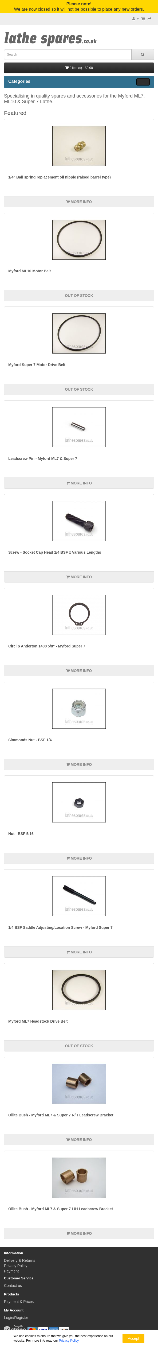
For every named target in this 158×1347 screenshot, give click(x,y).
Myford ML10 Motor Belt (29, 271)
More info (79, 202)
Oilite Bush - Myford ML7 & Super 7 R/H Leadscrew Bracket (60, 1115)
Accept (133, 1338)
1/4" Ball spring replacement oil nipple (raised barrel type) (59, 177)
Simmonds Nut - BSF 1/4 (30, 740)
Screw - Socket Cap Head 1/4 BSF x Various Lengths (54, 552)
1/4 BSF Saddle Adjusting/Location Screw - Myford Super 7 (60, 927)
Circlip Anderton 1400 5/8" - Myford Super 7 (46, 646)
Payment (11, 1271)
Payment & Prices (19, 1301)
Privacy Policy (15, 1266)
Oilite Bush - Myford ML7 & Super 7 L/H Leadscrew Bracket (60, 1209)
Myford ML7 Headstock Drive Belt (38, 1021)
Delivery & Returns (19, 1260)
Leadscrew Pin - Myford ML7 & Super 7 (42, 458)
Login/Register (16, 1317)
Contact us (13, 1285)
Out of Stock (79, 295)
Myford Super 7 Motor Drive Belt (36, 365)
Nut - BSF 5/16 (21, 834)
